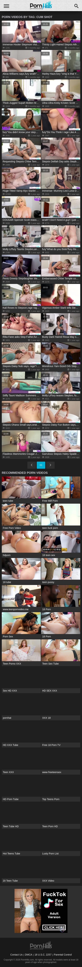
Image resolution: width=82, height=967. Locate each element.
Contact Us (16, 954)
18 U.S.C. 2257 (42, 954)
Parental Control (63, 954)
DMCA (28, 954)
